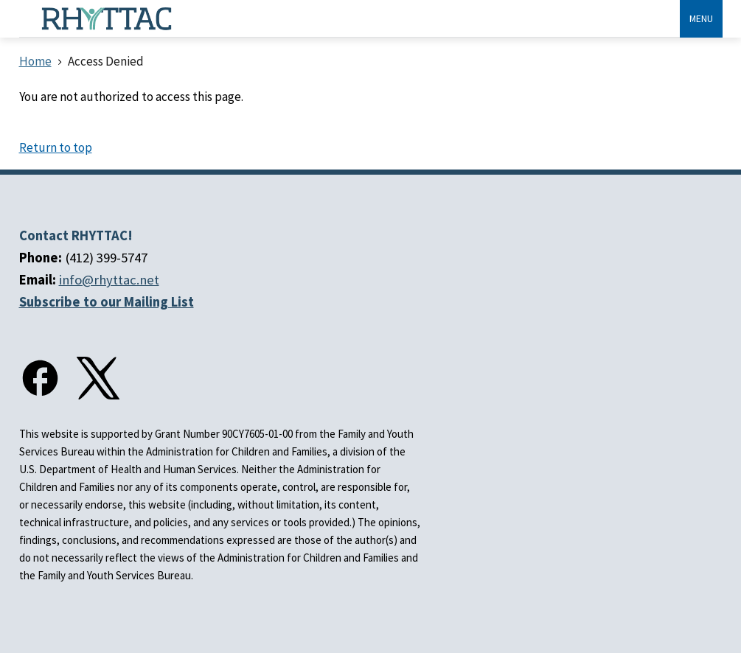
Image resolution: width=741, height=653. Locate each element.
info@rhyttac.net (109, 279)
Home (35, 61)
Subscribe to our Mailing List (106, 301)
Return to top (55, 147)
